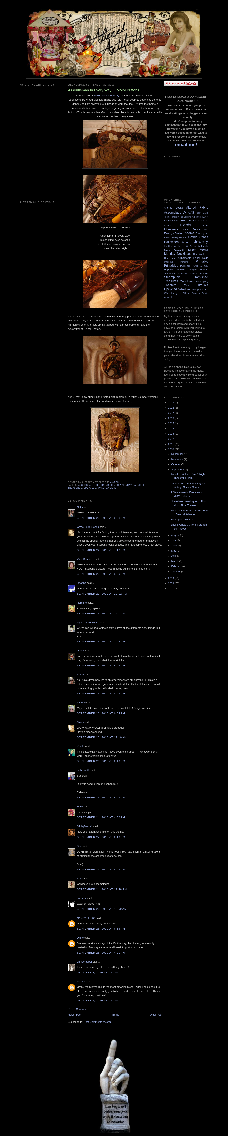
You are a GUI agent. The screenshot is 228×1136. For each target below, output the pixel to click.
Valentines (184, 289)
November (177, 459)
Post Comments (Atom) (97, 1021)
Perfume (184, 262)
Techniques (187, 281)
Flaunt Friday (171, 237)
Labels (204, 246)
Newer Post (74, 1014)
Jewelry (201, 241)
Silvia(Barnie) (84, 826)
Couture (185, 229)
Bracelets (194, 220)
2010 (171, 449)
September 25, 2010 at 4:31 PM (101, 952)
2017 (171, 412)
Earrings (169, 233)
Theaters (170, 285)
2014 (171, 428)
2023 (171, 402)
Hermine (82, 602)
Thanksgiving (202, 281)
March (175, 561)
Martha (81, 981)
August (175, 535)
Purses (181, 269)
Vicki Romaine (85, 559)
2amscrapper (84, 961)
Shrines (203, 273)
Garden (183, 237)
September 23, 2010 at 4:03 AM (101, 665)
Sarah (80, 674)
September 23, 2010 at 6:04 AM (101, 713)
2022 (171, 407)
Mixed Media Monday (106, 95)
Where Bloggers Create (195, 293)
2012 (171, 438)
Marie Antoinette (174, 250)
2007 (171, 588)
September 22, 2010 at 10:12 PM (102, 593)
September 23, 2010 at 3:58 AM (101, 641)
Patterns (168, 261)
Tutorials (202, 285)
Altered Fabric (197, 207)
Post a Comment (77, 1009)
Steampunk (172, 277)
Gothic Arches (198, 237)
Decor (100, 485)
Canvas (168, 225)
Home (115, 1014)
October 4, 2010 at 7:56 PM (98, 972)
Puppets (169, 269)
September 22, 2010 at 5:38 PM (101, 517)
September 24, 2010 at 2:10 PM (101, 837)
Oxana (81, 722)
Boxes (184, 220)
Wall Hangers (107, 488)
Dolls (205, 229)
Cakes (204, 220)
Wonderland (169, 297)
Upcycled (90, 488)
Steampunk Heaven (182, 519)
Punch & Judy (200, 266)
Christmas (171, 229)
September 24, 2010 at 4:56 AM (101, 817)
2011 (171, 444)
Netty (80, 507)
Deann (81, 650)
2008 (171, 583)
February (176, 566)
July (174, 540)
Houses (188, 242)
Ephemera (190, 233)
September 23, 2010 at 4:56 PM (101, 797)
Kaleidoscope (170, 246)
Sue (79, 846)
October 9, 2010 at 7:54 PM (98, 1000)
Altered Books (173, 207)
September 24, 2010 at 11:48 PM (102, 889)
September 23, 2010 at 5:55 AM (101, 693)
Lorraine (82, 898)
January (176, 571)
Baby (199, 213)
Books (167, 220)
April (174, 555)
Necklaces (184, 253)
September (178, 469)
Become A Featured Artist (196, 217)
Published (185, 265)
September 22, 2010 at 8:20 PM (101, 573)
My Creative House (88, 622)
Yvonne (81, 702)
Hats (182, 242)
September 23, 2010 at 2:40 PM (101, 761)
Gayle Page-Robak (88, 526)
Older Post (156, 1014)
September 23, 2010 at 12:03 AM (102, 613)
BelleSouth (83, 770)
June (174, 545)
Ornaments (184, 257)
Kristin (80, 746)
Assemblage (86, 485)
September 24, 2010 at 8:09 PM (101, 869)
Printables (171, 265)
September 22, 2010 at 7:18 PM (101, 550)
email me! (186, 144)
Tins (186, 285)
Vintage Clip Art (199, 289)
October (176, 464)
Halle (80, 806)
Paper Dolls (200, 257)
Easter (178, 233)
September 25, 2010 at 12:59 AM (102, 908)
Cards (185, 225)
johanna (81, 582)
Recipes (192, 269)
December (177, 453)
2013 (171, 433)
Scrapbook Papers (187, 274)
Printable (202, 261)
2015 (171, 423)
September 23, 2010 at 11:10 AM (102, 737)
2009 (171, 578)
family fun (203, 233)
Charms (203, 225)
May (174, 550)
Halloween (171, 242)
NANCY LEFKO (86, 918)
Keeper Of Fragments (189, 246)
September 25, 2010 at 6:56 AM (101, 928)
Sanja (80, 878)
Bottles (175, 220)
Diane (80, 937)
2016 (171, 418)
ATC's (188, 212)
